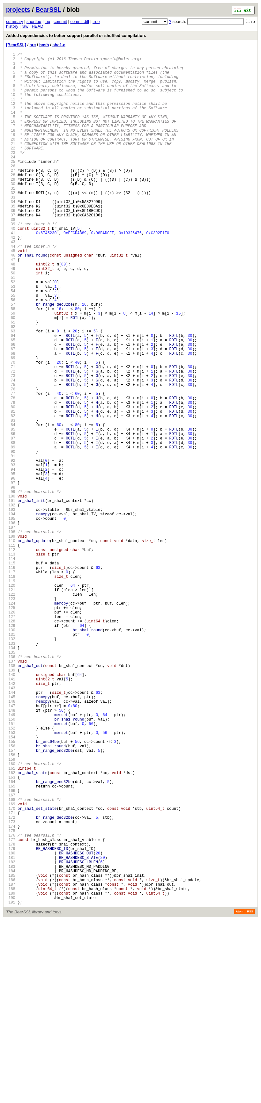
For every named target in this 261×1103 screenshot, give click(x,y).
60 (10, 375)
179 (10, 1019)
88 (10, 526)
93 (10, 553)
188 (10, 1068)
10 (10, 104)
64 (10, 396)
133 (10, 770)
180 (10, 1025)
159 (10, 911)
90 (10, 537)
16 (10, 136)
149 (10, 857)
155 (10, 889)
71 (10, 434)
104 (10, 613)
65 (10, 402)
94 (10, 559)
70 (10, 429)
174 (10, 992)
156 (10, 895)
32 (10, 223)
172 (10, 981)
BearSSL (48, 9)
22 (10, 169)
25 (10, 185)
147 (10, 846)
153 (10, 879)
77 (10, 467)
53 (10, 337)
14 (10, 125)
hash (44, 44)
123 (10, 716)
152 (10, 873)
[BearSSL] (16, 44)
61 (10, 380)
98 (10, 581)
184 (10, 1046)
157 (10, 900)
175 (10, 998)
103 (10, 608)
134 (10, 776)
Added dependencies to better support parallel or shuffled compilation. (76, 35)
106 (10, 624)
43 (10, 283)
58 (10, 364)
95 (10, 564)
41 (10, 272)
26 (10, 190)
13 (10, 120)
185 (10, 1052)
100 (10, 591)
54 (10, 342)
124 (10, 721)
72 (10, 440)
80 (10, 483)
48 (10, 310)
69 (10, 423)
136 (10, 786)
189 (10, 1074)
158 (10, 906)
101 (10, 597)
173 (10, 987)
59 (10, 369)
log (47, 21)
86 (10, 516)
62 (10, 385)
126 (10, 732)
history (12, 26)
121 (10, 705)
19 (10, 153)
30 (10, 212)
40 (10, 266)
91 (10, 543)
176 (10, 1003)
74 (10, 451)
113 (10, 662)
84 (10, 505)
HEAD (37, 26)
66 (10, 407)
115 (10, 673)
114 (10, 667)
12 (10, 115)
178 (10, 1014)
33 (10, 228)
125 (10, 727)
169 (10, 965)
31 (10, 218)
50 (10, 320)
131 (10, 759)
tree (96, 21)
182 (10, 1036)
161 (10, 922)
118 (10, 689)
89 (10, 532)
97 (10, 575)
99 (10, 586)
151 (10, 868)
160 (10, 916)
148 (10, 851)
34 (10, 234)
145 (10, 835)
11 (10, 109)
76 (10, 461)
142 (10, 819)
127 (10, 738)
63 (10, 391)
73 (10, 445)
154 (10, 884)
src (33, 44)
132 (10, 765)
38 (10, 255)
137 (10, 792)
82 (10, 494)
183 (10, 1041)
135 (10, 781)
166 (10, 949)
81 (10, 488)
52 (10, 331)
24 (10, 180)
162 (10, 927)
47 (10, 304)
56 (10, 353)
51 (10, 326)
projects (18, 9)
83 (10, 499)
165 (10, 944)
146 (10, 841)
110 (10, 646)
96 (10, 570)
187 (10, 1063)
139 (10, 803)
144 (10, 830)
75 (10, 456)
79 (10, 478)
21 (10, 163)
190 (10, 1079)
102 (10, 602)
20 (10, 158)
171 (10, 976)
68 (10, 418)
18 (10, 147)
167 (10, 954)
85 (10, 510)
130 (10, 754)
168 (10, 960)
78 (10, 472)
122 (10, 711)
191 (10, 1084)
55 (10, 348)
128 (10, 743)
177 (10, 1009)
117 (10, 683)
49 (10, 315)
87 (10, 521)
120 (10, 700)
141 (10, 813)
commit (60, 21)
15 (10, 131)
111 (10, 651)
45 (10, 293)
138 (10, 797)
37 (10, 250)
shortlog (33, 21)
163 (10, 933)
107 (10, 629)
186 (10, 1057)
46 (10, 299)
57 (10, 358)
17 (10, 142)
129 (10, 748)
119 (10, 694)
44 (10, 288)
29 (10, 207)
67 (10, 413)
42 (10, 277)
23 (10, 174)
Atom (239, 1094)
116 (10, 678)
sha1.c (58, 44)
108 (10, 635)
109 (10, 640)
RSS (250, 1094)
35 (10, 239)
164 (10, 938)
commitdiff (79, 21)
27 (10, 196)
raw (25, 26)
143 (10, 824)
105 (10, 618)
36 (10, 245)
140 (10, 808)
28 (10, 201)
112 (10, 656)
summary (14, 21)
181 (10, 1030)
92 (10, 548)
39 (10, 261)
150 (10, 862)
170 (10, 971)
